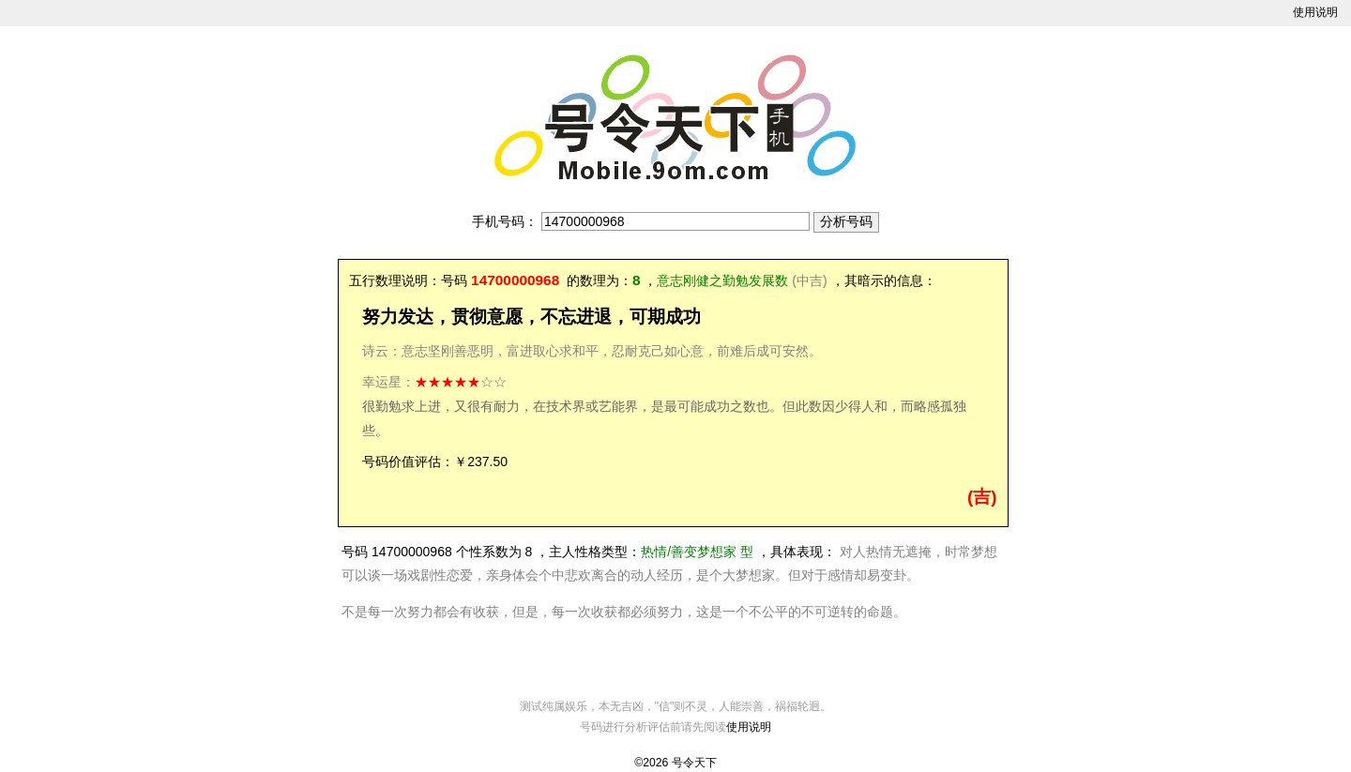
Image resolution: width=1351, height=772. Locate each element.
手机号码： (505, 221)
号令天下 (694, 762)
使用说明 (1315, 12)
